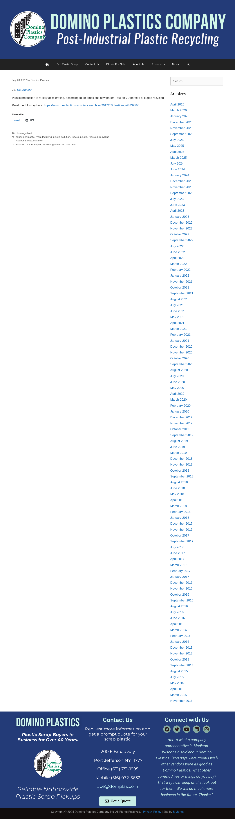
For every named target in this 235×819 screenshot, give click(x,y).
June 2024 (177, 169)
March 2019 (178, 453)
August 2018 (179, 482)
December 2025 (181, 122)
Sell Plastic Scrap (67, 64)
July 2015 (177, 677)
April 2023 (177, 210)
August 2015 (179, 671)
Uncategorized (24, 133)
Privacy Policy (152, 811)
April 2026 (177, 104)
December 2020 (181, 346)
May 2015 (177, 683)
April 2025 (177, 152)
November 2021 (181, 281)
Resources (158, 64)
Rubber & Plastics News (29, 140)
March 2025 (178, 157)
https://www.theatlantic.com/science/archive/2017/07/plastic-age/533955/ (91, 105)
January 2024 (179, 175)
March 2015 (178, 695)
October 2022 (179, 234)
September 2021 (182, 293)
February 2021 (180, 334)
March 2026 (178, 110)
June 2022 (177, 252)
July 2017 (177, 547)
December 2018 (181, 458)
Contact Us (92, 64)
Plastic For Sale (116, 64)
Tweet (16, 120)
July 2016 (177, 612)
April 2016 (177, 624)
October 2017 (179, 535)
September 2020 (182, 364)
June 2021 (177, 311)
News (175, 64)
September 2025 (182, 134)
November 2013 (181, 701)
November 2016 (181, 588)
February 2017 (180, 571)
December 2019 (181, 417)
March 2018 (178, 506)
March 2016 (178, 630)
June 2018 (177, 488)
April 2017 (177, 559)
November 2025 (181, 128)
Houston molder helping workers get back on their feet (46, 144)
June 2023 (177, 205)
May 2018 (177, 494)
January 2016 (179, 641)
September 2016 (182, 600)
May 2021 (177, 317)
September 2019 (182, 435)
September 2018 (182, 476)
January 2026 (179, 116)
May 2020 (177, 388)
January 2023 (179, 216)
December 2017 (181, 523)
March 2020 (178, 399)
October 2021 (179, 287)
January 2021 (179, 340)
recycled (93, 137)
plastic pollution (61, 137)
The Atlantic (24, 90)
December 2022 (181, 222)
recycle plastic (79, 137)
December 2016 (181, 582)
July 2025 (177, 140)
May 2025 (177, 145)
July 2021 (177, 305)
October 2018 (179, 470)
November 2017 (181, 529)
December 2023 (181, 181)
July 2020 (177, 376)
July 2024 (177, 163)
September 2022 (182, 240)
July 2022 (177, 246)
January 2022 (179, 275)
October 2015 (179, 659)
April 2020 (177, 393)
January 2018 (179, 517)
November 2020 (181, 352)
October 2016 (179, 594)
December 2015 (181, 647)
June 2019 (177, 447)
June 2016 (177, 618)
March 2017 (178, 565)
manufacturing (44, 137)
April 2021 (177, 323)
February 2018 (180, 512)
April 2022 (177, 258)
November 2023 (181, 187)
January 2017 (179, 577)
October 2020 (179, 358)
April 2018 (177, 500)
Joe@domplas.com (117, 786)
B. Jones (178, 811)
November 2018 (181, 464)
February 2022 (180, 269)
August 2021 (179, 299)
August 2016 (179, 606)
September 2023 (182, 193)
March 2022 (178, 264)
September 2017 (182, 541)
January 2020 (179, 411)
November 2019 (181, 423)
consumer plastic (25, 137)
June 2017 (177, 553)
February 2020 (180, 405)
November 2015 (181, 653)
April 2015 (177, 689)
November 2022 (181, 228)
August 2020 (179, 370)
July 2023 (177, 199)
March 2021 (178, 329)
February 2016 (180, 636)
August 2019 (179, 441)
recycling (104, 137)
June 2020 (177, 382)
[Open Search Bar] (188, 64)
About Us (138, 64)
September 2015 (182, 665)
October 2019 (179, 429)
